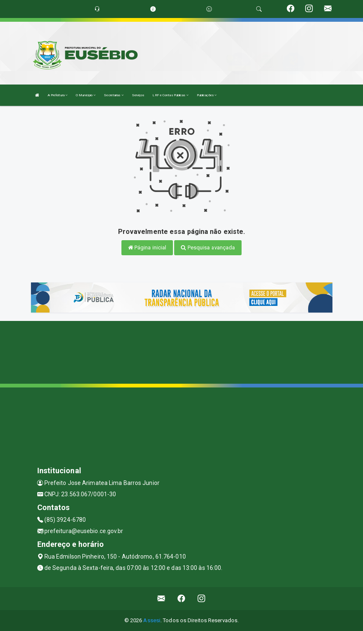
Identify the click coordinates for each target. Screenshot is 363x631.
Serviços (138, 95)
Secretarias (113, 95)
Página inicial (147, 247)
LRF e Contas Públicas (170, 95)
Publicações (206, 95)
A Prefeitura (57, 95)
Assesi (151, 620)
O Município (85, 95)
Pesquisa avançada (208, 247)
